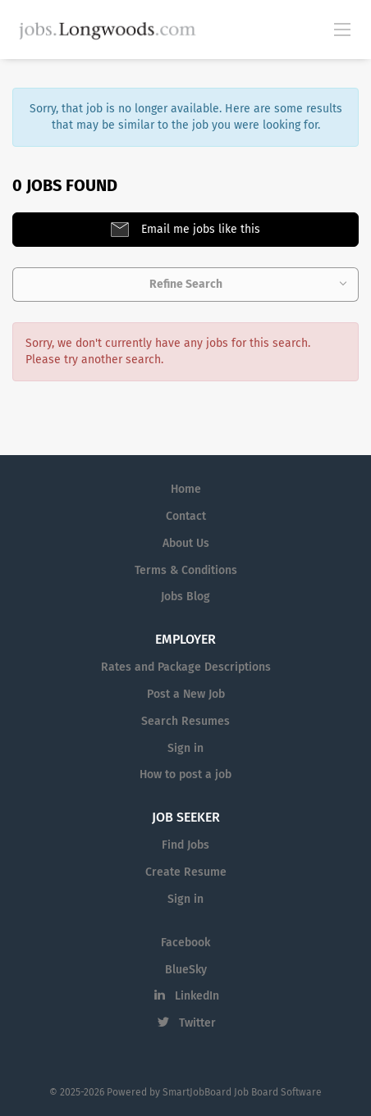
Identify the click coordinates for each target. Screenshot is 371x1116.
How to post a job (185, 774)
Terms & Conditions (186, 570)
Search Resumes (185, 721)
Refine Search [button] (185, 284)
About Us (186, 543)
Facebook (185, 943)
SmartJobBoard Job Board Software (242, 1092)
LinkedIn (197, 996)
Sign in (185, 748)
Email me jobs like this (199, 229)
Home (186, 489)
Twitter (197, 1023)
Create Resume (186, 872)
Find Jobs (185, 845)
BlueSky (186, 970)
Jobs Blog (185, 597)
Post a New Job (186, 694)
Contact (186, 516)
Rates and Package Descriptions (186, 667)
